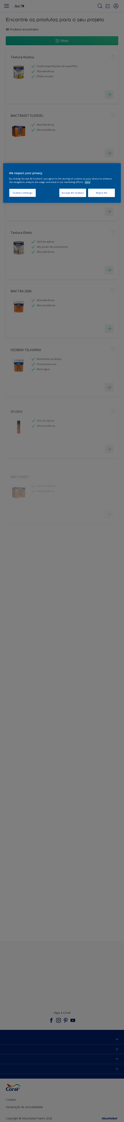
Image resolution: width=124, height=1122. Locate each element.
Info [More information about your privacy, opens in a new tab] (87, 181)
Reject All (101, 192)
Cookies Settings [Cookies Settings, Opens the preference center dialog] (22, 192)
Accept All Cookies (73, 192)
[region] (62, 183)
